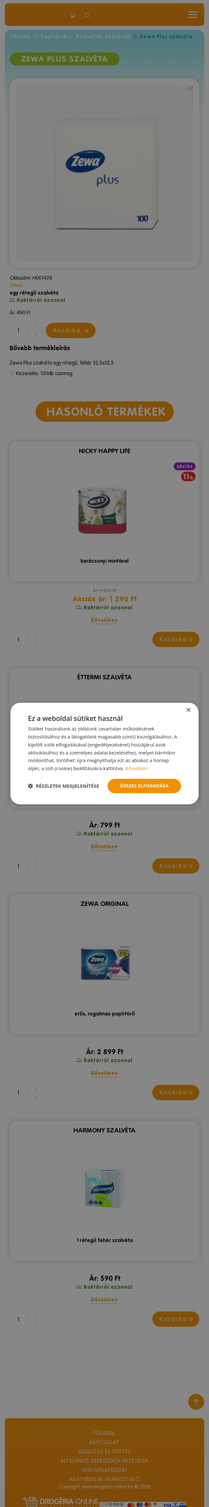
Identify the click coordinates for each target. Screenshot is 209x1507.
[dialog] (104, 753)
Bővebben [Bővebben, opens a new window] (136, 768)
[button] (63, 786)
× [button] (188, 710)
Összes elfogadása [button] (144, 786)
